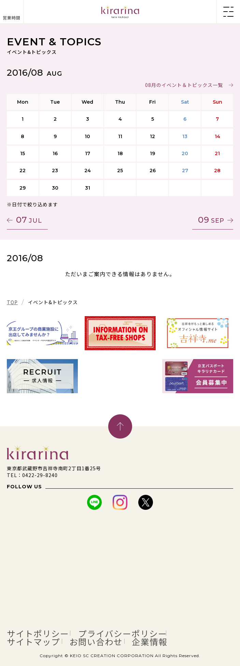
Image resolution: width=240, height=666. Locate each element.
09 (211, 220)
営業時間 (11, 17)
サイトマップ (33, 641)
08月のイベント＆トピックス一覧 (184, 85)
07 (29, 220)
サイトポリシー (38, 633)
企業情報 (149, 641)
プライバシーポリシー (122, 633)
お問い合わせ (96, 641)
